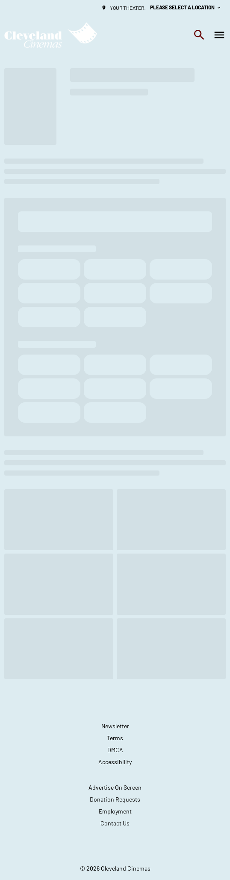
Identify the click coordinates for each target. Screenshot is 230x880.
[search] (199, 35)
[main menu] (219, 35)
